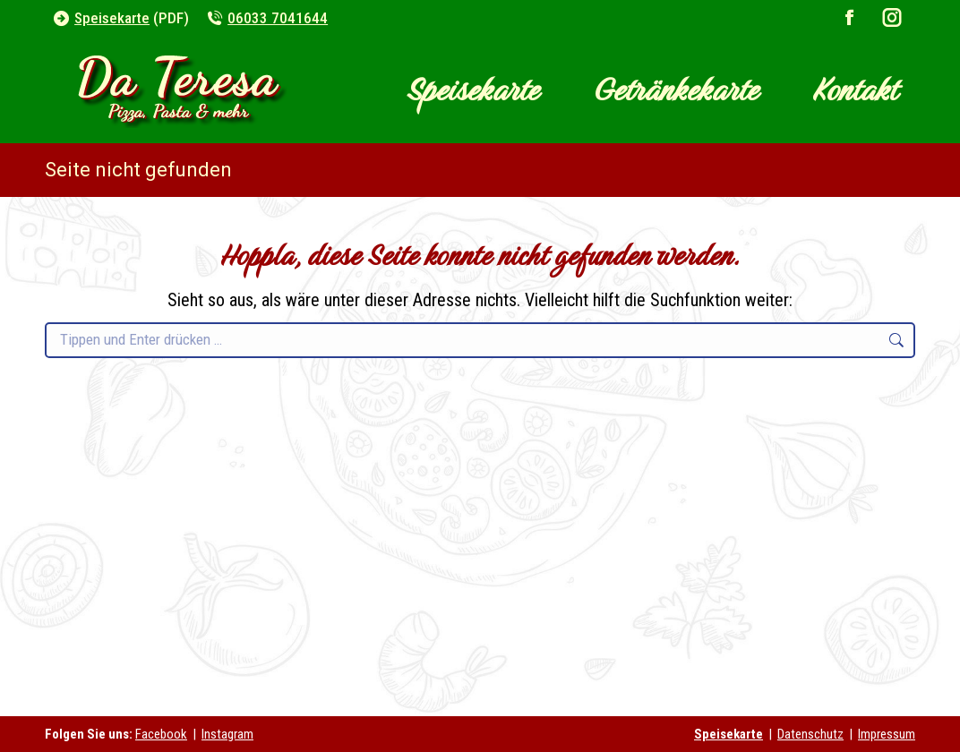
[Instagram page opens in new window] (892, 18)
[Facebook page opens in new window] (850, 18)
